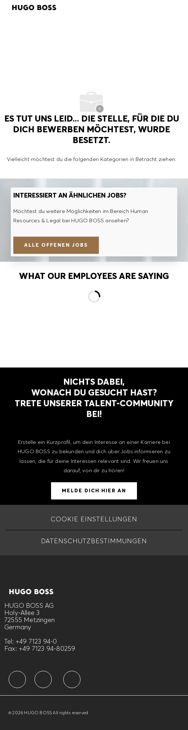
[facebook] (17, 679)
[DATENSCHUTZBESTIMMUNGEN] (94, 541)
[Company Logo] (34, 6)
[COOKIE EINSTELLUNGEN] (94, 519)
